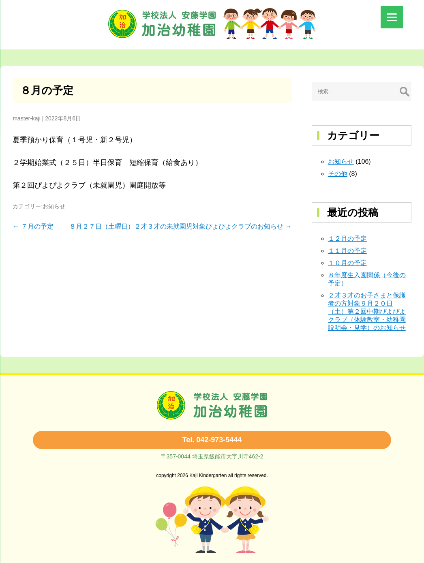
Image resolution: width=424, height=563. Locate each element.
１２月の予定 (347, 238)
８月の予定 (46, 90)
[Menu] (392, 17)
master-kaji (26, 118)
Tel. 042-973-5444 (212, 440)
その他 (337, 173)
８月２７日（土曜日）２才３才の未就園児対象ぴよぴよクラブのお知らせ (180, 226)
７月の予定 (33, 226)
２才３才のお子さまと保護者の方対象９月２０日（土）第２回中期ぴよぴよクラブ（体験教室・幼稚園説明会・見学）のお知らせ (367, 311)
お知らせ (54, 206)
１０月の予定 (347, 262)
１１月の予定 (347, 250)
